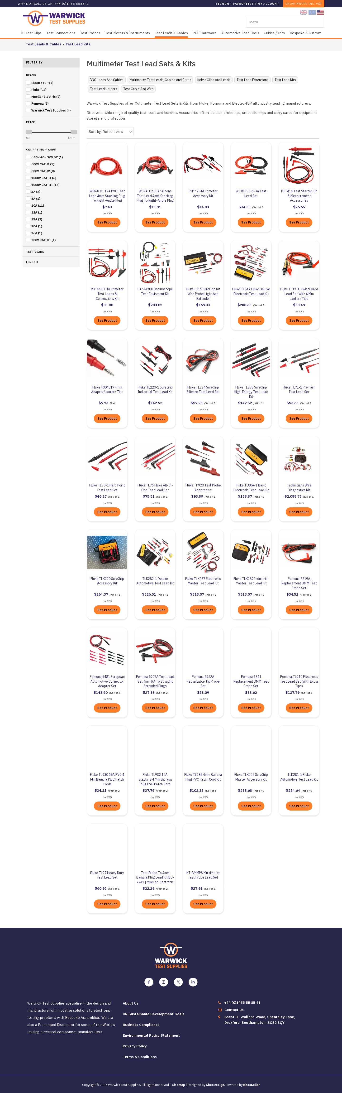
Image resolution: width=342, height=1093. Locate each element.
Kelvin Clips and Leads (213, 80)
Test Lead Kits (74, 44)
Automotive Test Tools (240, 33)
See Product (107, 222)
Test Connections (60, 33)
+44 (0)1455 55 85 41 (242, 1002)
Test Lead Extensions (252, 80)
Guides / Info (274, 33)
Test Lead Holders (103, 89)
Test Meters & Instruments (127, 33)
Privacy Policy (135, 1045)
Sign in (222, 3)
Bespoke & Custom (305, 33)
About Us (130, 1003)
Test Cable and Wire (138, 89)
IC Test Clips (31, 33)
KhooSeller (251, 1084)
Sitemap (178, 1084)
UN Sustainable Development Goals (154, 1013)
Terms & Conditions (140, 1056)
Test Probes (90, 33)
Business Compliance (141, 1024)
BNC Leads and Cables (107, 80)
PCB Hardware (205, 33)
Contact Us (234, 1009)
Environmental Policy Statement (151, 1035)
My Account (268, 3)
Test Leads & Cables (171, 33)
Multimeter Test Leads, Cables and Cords (160, 80)
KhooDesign (215, 1084)
